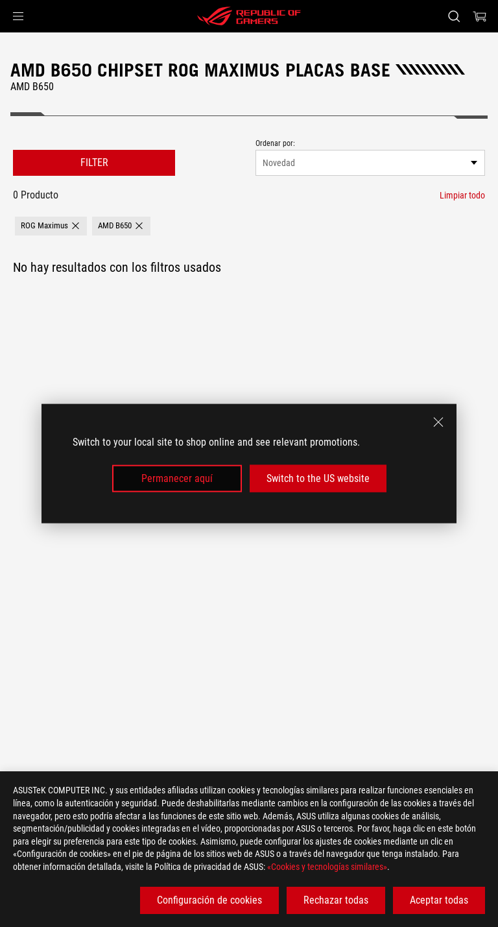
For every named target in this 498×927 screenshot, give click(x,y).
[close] (438, 421)
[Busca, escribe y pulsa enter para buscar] (453, 16)
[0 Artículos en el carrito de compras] (480, 16)
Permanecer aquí (177, 478)
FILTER (94, 162)
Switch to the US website (318, 478)
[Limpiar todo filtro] (462, 195)
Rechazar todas (335, 900)
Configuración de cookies (209, 900)
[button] (18, 16)
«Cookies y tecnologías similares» (327, 866)
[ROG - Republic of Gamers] (249, 16)
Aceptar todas (439, 900)
